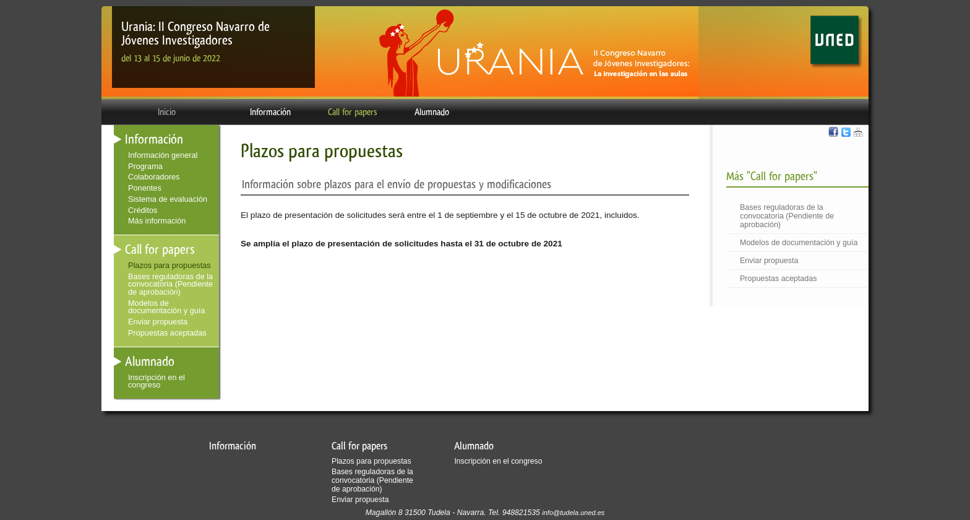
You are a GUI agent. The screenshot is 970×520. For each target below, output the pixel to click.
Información (270, 112)
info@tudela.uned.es (573, 512)
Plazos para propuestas (169, 265)
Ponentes (144, 188)
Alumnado (431, 112)
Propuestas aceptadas (778, 278)
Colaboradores (153, 176)
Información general (162, 155)
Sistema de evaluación (167, 199)
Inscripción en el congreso (156, 381)
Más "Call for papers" (771, 176)
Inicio (167, 112)
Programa (145, 166)
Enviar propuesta (769, 260)
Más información (157, 220)
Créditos (142, 210)
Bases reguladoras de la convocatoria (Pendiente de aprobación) (787, 216)
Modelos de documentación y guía (798, 242)
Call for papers (352, 112)
